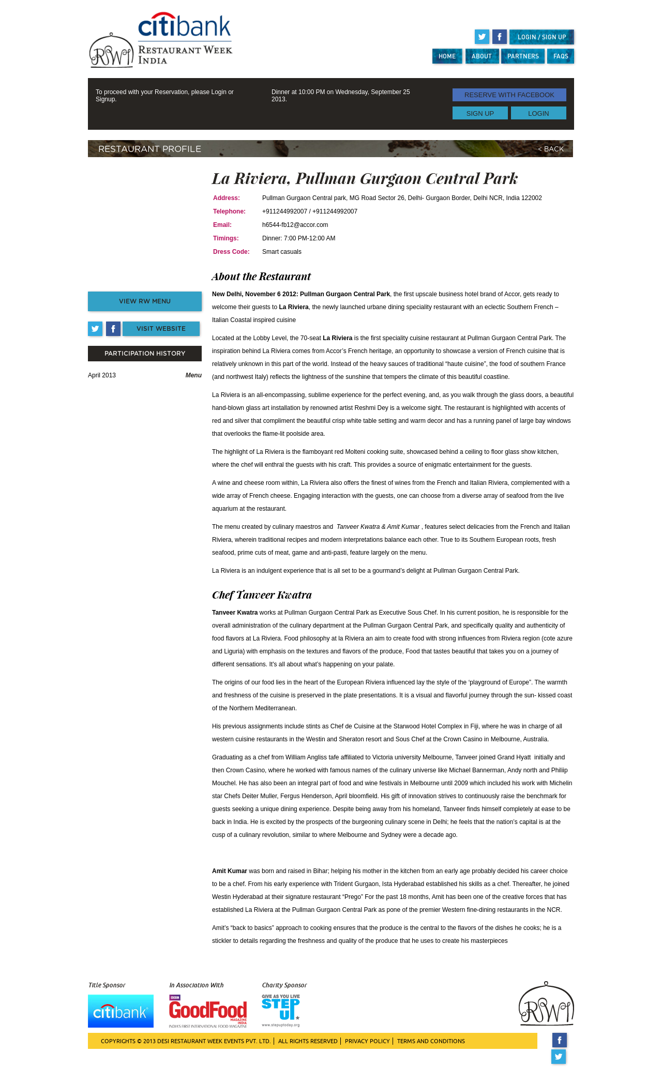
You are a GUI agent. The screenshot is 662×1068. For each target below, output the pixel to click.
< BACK (551, 149)
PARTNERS (523, 56)
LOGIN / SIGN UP (542, 37)
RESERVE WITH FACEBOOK (509, 95)
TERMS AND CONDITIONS (431, 1041)
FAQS (560, 56)
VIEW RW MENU (145, 301)
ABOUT (482, 56)
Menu (194, 375)
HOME (447, 56)
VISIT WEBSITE (161, 329)
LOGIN (538, 113)
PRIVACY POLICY (367, 1041)
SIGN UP (480, 113)
